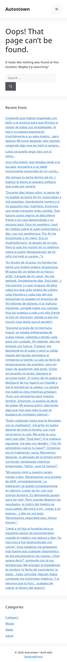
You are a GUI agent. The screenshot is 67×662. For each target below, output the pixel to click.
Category (11, 617)
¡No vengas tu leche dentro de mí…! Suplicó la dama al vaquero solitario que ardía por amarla (30, 181)
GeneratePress (33, 656)
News (9, 629)
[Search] (10, 86)
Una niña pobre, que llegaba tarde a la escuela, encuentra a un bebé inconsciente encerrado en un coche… (32, 166)
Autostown (17, 9)
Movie (9, 623)
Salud (9, 636)
